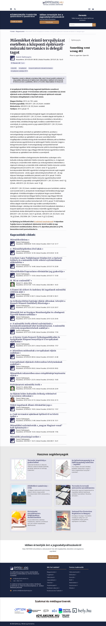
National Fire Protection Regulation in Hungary (82, 512)
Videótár (50, 582)
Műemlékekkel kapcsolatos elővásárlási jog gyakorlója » (37, 271)
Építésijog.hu (76, 40)
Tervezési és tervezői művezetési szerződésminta (83, 487)
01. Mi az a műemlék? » (21, 280)
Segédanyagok (52, 585)
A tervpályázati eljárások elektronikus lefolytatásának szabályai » (36, 363)
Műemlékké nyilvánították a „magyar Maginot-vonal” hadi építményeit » (36, 426)
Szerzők (72, 577)
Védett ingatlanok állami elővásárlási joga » (31, 405)
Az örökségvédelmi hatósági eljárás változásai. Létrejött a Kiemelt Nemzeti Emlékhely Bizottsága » (37, 302)
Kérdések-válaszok (53, 588)
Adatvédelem (73, 582)
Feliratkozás (49, 22)
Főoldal (12, 31)
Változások (51, 577)
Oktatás (72, 588)
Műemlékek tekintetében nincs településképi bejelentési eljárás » (37, 374)
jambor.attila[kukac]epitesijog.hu (22, 590)
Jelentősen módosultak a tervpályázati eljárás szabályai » (33, 352)
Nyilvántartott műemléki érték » (26, 384)
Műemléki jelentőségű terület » (25, 437)
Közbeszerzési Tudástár (54, 591)
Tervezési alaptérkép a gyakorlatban (37, 461)
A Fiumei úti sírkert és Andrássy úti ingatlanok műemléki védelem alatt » (38, 291)
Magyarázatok (20, 31)
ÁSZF (71, 580)
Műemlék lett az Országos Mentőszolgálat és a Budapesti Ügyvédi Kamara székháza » (37, 313)
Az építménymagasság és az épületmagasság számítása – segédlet (83, 462)
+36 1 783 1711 (17, 581)
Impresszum (73, 585)
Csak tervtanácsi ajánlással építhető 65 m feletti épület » (34, 415)
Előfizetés (72, 575)
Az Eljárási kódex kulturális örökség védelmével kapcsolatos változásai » (33, 395)
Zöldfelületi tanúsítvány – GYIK (38, 487)
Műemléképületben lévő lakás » (26, 249)
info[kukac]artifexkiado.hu (20, 578)
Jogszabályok (51, 580)
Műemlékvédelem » (19, 240)
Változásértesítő (74, 572)
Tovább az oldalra (16, 21)
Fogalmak (50, 575)
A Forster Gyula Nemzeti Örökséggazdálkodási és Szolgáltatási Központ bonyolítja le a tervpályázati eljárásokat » (35, 339)
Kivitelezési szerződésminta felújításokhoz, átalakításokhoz (34, 514)
